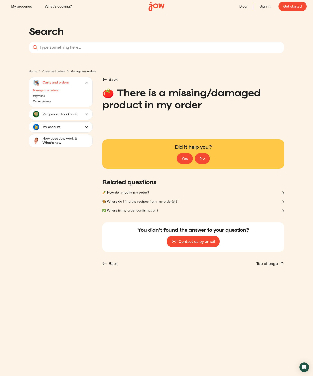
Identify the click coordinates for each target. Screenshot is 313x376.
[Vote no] (202, 158)
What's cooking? (58, 6)
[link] (33, 71)
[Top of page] (270, 263)
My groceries (21, 6)
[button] (60, 90)
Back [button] (113, 79)
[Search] (34, 47)
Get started (292, 6)
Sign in (265, 6)
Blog (243, 6)
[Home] (156, 6)
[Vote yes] (185, 158)
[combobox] (156, 47)
